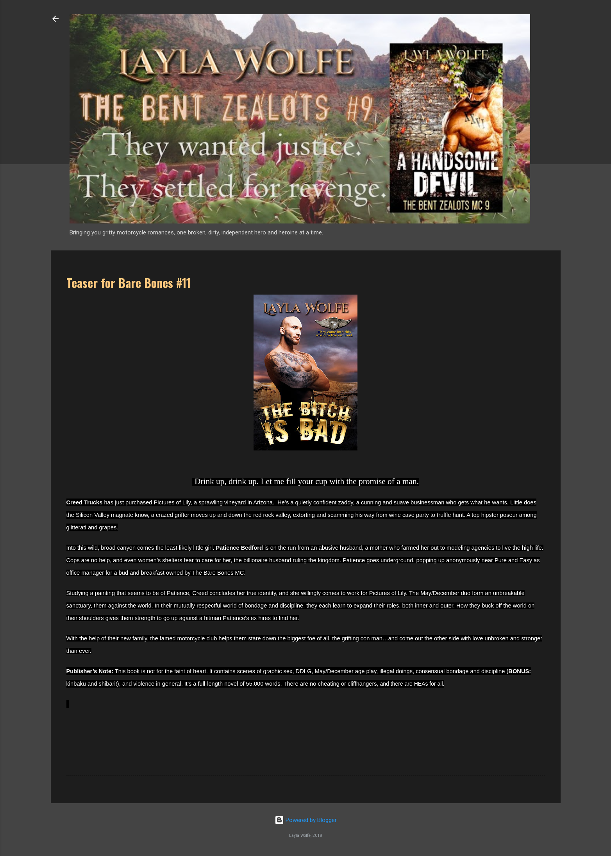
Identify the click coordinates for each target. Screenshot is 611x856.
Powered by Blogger (306, 820)
